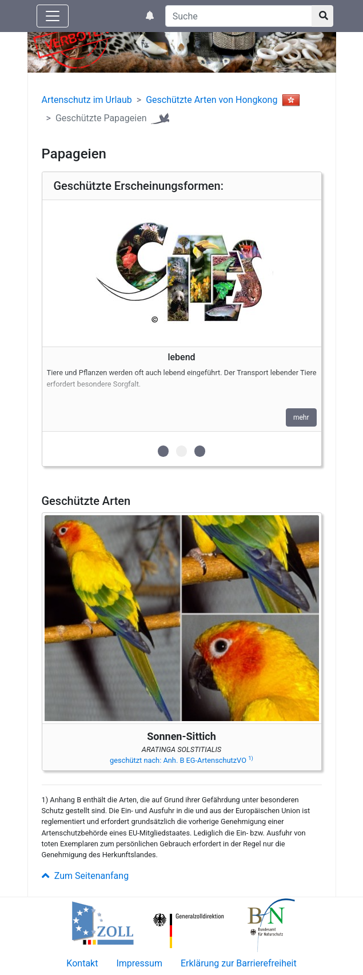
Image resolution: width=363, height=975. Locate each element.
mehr (301, 417)
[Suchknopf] (322, 16)
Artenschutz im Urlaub (87, 99)
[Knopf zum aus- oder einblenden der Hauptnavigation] (53, 16)
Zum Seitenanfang (85, 875)
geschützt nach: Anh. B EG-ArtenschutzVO (181, 760)
